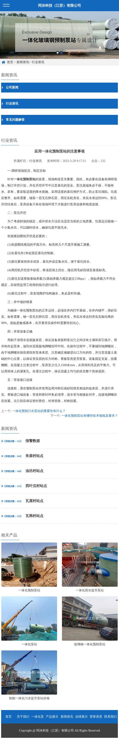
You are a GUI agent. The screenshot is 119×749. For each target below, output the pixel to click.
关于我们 (23, 716)
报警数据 (20, 441)
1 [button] (57, 53)
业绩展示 (81, 716)
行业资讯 (38, 62)
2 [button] (61, 53)
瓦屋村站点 (22, 501)
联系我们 (110, 716)
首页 (10, 62)
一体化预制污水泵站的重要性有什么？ (39, 411)
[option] (59, 35)
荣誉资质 (96, 716)
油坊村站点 (22, 471)
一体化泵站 (37, 719)
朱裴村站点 (22, 456)
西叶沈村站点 (24, 486)
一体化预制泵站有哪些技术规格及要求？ (90, 415)
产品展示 (52, 716)
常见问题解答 (15, 119)
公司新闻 (12, 87)
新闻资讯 (23, 62)
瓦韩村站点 (22, 516)
